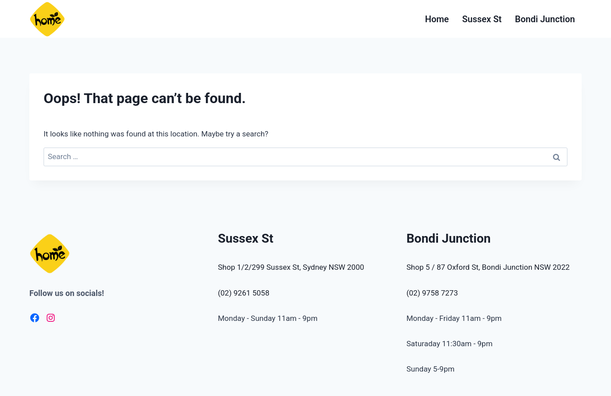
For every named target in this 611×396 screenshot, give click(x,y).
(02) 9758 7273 (432, 292)
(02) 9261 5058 (243, 292)
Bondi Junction (545, 19)
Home (437, 19)
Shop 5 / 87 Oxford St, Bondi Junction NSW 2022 (488, 267)
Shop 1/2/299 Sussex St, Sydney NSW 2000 (291, 267)
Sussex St (482, 19)
